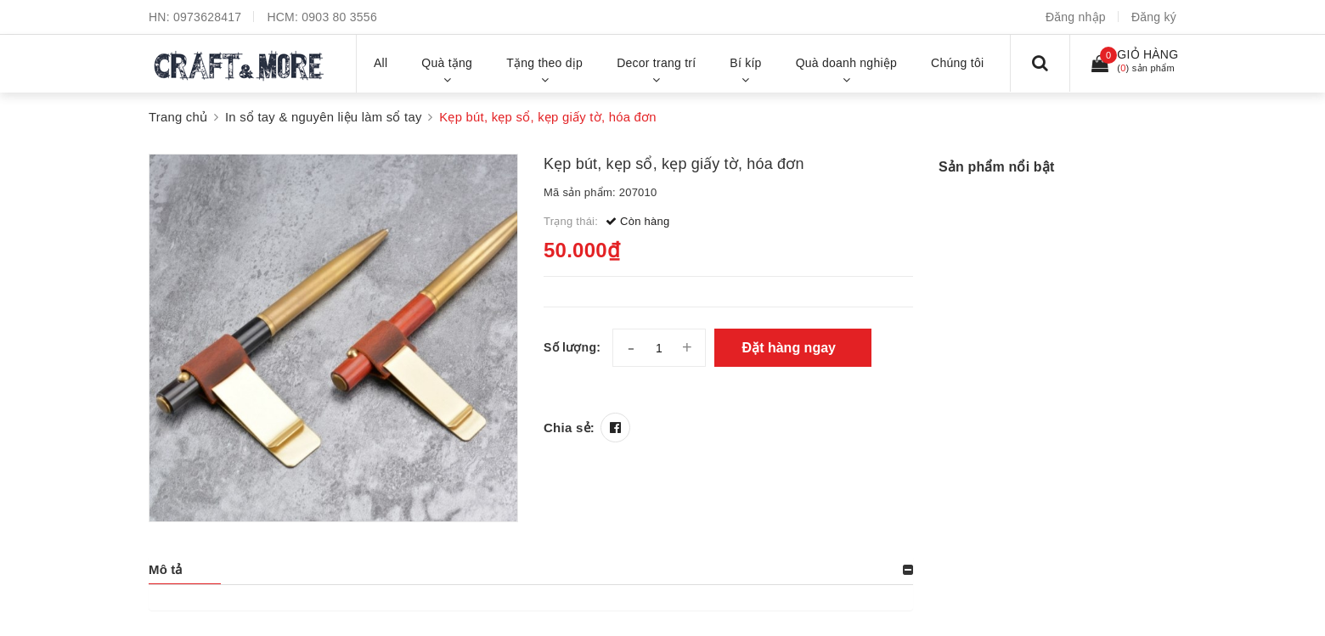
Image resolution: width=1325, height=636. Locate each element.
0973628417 (207, 17)
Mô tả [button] (166, 569)
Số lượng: (572, 347)
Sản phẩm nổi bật (996, 167)
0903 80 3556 (339, 17)
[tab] (531, 569)
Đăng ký (1153, 17)
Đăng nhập (1076, 17)
